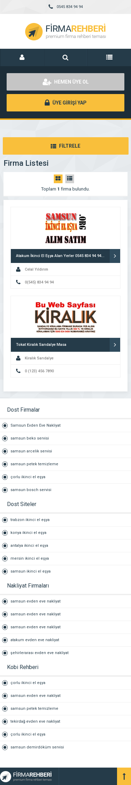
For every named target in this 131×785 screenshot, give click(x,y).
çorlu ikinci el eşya (27, 477)
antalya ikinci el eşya (29, 545)
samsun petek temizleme (34, 464)
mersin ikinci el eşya (29, 558)
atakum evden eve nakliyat (34, 640)
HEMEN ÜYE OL (66, 82)
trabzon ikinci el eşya (30, 520)
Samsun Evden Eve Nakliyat (35, 425)
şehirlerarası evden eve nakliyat (39, 653)
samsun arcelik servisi (31, 451)
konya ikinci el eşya (28, 532)
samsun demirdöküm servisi (37, 747)
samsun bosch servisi (30, 490)
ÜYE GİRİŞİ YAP (66, 102)
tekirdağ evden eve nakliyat (35, 721)
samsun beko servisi (29, 438)
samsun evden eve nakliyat (35, 601)
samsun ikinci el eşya (30, 571)
